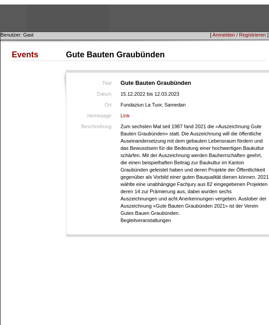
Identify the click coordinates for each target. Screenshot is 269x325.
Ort (108, 104)
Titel (106, 83)
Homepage (99, 115)
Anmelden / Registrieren (239, 34)
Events (25, 54)
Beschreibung (96, 126)
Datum (104, 94)
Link (125, 115)
